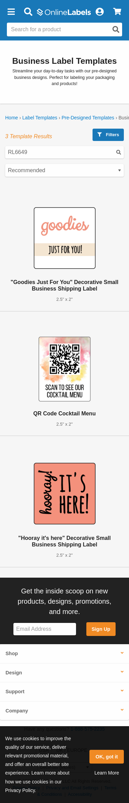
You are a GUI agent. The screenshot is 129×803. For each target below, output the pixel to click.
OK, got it (107, 756)
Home (11, 117)
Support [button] (15, 691)
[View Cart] (117, 12)
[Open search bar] (28, 12)
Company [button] (17, 710)
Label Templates (39, 117)
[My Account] (99, 12)
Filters (108, 134)
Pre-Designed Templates (88, 117)
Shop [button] (12, 653)
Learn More (106, 773)
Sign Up (101, 629)
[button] (11, 12)
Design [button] (14, 672)
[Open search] (116, 29)
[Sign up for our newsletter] (44, 629)
